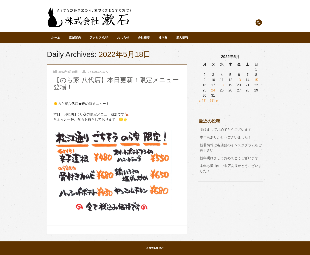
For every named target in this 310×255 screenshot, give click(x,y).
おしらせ (123, 37)
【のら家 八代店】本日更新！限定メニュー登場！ (116, 83)
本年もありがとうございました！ (225, 137)
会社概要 (144, 37)
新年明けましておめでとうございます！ (231, 158)
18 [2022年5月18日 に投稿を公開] (222, 85)
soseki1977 (100, 71)
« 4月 (203, 100)
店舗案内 (75, 37)
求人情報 (182, 37)
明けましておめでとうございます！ (227, 129)
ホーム (55, 37)
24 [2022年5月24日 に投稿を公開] (213, 90)
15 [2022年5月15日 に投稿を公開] (256, 80)
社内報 (162, 37)
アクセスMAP (99, 37)
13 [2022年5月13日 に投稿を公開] (239, 80)
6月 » (214, 100)
